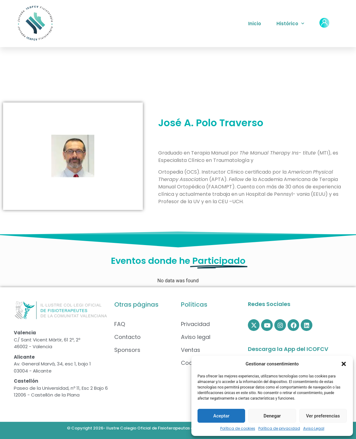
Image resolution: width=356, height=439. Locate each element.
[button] (344, 364)
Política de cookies (237, 428)
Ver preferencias (323, 416)
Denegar (272, 416)
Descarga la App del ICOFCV (288, 349)
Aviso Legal (313, 428)
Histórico (290, 23)
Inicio (254, 23)
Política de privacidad (279, 428)
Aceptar (221, 416)
